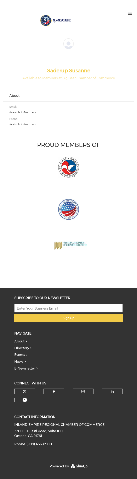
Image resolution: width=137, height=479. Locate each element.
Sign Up (68, 318)
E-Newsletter (24, 368)
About (19, 341)
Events (19, 355)
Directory (21, 348)
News (18, 362)
